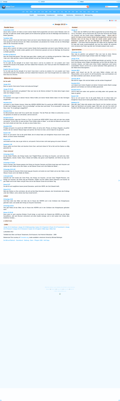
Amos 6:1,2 (6, 189)
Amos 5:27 (6, 184)
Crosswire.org (24, 237)
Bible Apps (45, 229)
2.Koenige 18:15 (8, 205)
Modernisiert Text (8, 46)
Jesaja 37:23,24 (8, 89)
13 (107, 35)
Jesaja (8, 20)
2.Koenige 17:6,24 (9, 162)
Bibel (5, 20)
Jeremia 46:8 (75, 70)
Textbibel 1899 (7, 38)
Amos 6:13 (6, 139)
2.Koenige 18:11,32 (9, 169)
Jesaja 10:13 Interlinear (10, 227)
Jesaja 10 (74, 30)
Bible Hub (53, 229)
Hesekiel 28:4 (75, 83)
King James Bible (8, 61)
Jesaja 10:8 (6, 84)
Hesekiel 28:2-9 (8, 117)
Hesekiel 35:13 (75, 89)
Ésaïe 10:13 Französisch (57, 227)
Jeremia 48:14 (75, 78)
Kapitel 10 (12, 20)
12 (73, 31)
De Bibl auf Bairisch (9, 54)
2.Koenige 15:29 (8, 154)
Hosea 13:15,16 (8, 212)
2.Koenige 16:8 (8, 199)
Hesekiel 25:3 (7, 102)
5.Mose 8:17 (7, 96)
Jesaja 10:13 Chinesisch (20, 229)
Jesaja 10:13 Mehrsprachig (26, 227)
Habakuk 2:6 (75, 102)
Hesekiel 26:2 (7, 111)
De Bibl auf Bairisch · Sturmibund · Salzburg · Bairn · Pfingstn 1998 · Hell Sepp (26, 240)
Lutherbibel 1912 (8, 30)
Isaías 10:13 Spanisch (42, 227)
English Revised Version (11, 69)
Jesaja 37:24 (75, 58)
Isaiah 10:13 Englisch (35, 229)
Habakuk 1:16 (7, 144)
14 (78, 42)
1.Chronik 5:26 (8, 176)
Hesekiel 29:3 (7, 126)
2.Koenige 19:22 (76, 52)
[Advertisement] (60, 254)
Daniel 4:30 (6, 133)
